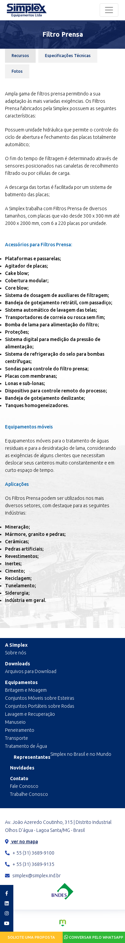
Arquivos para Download (30, 671)
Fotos (17, 71)
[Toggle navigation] (109, 10)
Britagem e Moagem (26, 690)
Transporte (16, 738)
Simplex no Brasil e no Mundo (80, 754)
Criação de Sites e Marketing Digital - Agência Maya (62, 923)
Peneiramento (19, 730)
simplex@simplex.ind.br (33, 875)
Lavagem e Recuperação (30, 714)
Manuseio (15, 722)
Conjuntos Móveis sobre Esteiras (39, 698)
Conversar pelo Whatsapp (93, 937)
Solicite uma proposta (31, 937)
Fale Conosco (24, 786)
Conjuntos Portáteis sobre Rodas (39, 706)
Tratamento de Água (26, 746)
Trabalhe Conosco (29, 794)
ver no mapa (21, 841)
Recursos (20, 55)
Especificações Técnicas (68, 55)
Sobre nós (15, 652)
